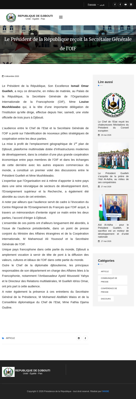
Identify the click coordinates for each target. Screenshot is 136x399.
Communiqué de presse (109, 280)
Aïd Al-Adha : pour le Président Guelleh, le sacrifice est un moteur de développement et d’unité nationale (113, 230)
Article (10, 338)
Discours (106, 299)
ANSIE (106, 391)
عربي (102, 4)
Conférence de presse (109, 290)
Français (92, 4)
